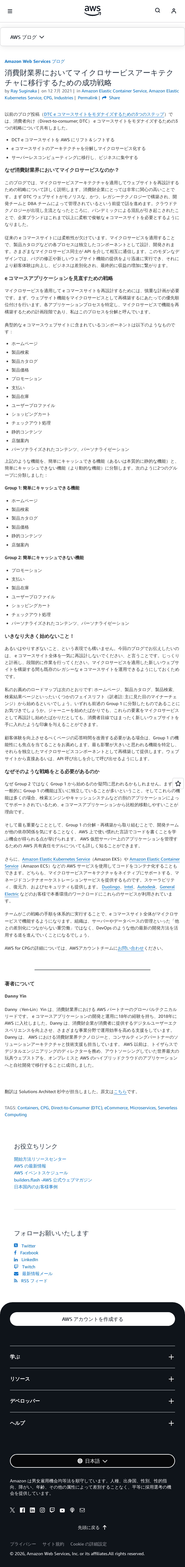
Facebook (26, 1252)
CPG (44, 1107)
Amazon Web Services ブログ (35, 61)
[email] (82, 1511)
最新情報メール (33, 1273)
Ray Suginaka (24, 90)
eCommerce (116, 1107)
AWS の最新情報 (30, 1165)
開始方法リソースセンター (40, 1159)
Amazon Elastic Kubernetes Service (56, 859)
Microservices (143, 1107)
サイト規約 (53, 1543)
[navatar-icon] (174, 11)
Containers (27, 1107)
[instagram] (42, 1511)
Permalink (87, 97)
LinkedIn (26, 1259)
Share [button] (111, 97)
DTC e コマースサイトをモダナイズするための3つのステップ (104, 114)
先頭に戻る (92, 1527)
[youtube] (62, 1511)
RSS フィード (31, 1280)
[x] (12, 1511)
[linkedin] (32, 1511)
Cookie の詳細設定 (88, 1543)
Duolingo (111, 886)
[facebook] (22, 1511)
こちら (120, 1091)
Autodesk (146, 886)
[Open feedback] (178, 783)
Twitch (24, 1266)
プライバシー (23, 1543)
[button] (92, 37)
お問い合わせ (131, 948)
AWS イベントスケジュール (41, 1172)
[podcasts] (72, 1511)
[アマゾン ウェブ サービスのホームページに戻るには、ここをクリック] (92, 11)
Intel (128, 886)
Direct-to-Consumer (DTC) (76, 1107)
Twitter (25, 1245)
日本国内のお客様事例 (36, 1186)
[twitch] (52, 1511)
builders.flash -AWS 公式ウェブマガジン (53, 1179)
